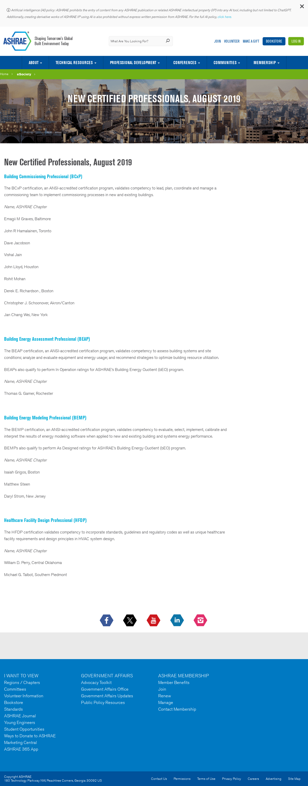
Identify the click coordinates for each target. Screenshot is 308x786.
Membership (265, 62)
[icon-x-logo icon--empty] (130, 620)
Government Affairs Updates (107, 695)
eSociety (24, 74)
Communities (225, 62)
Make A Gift (251, 41)
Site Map (294, 779)
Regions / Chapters (22, 682)
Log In (296, 41)
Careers (253, 779)
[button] (301, 7)
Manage (165, 702)
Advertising (273, 779)
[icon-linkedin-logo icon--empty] (177, 620)
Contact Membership (177, 709)
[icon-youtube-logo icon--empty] (154, 620)
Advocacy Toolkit (96, 682)
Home (4, 74)
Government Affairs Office (104, 689)
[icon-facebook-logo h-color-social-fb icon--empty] (107, 620)
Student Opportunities (24, 729)
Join (217, 41)
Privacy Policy (231, 779)
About (33, 62)
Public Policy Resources (103, 702)
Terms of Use (206, 779)
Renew (164, 695)
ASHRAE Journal (20, 715)
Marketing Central (20, 742)
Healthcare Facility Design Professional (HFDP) (45, 520)
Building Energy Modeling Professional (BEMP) (45, 418)
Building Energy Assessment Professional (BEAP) (47, 339)
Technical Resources (74, 62)
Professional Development (133, 62)
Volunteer (232, 41)
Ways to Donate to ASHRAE (30, 735)
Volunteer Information (23, 695)
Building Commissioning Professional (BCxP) (43, 176)
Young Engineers (19, 722)
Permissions (182, 779)
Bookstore (274, 41)
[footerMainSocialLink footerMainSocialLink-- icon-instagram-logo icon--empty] (201, 620)
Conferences (184, 62)
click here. (224, 17)
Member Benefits (174, 682)
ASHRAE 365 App (21, 749)
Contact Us (159, 779)
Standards (13, 709)
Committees (15, 689)
